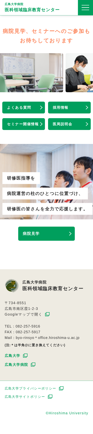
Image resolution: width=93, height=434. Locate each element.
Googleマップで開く (23, 314)
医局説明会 (62, 124)
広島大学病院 (49, 7)
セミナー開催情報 (23, 124)
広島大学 (12, 356)
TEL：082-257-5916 (22, 326)
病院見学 (31, 233)
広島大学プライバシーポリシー (30, 388)
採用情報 (60, 107)
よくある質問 (19, 107)
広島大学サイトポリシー (25, 397)
